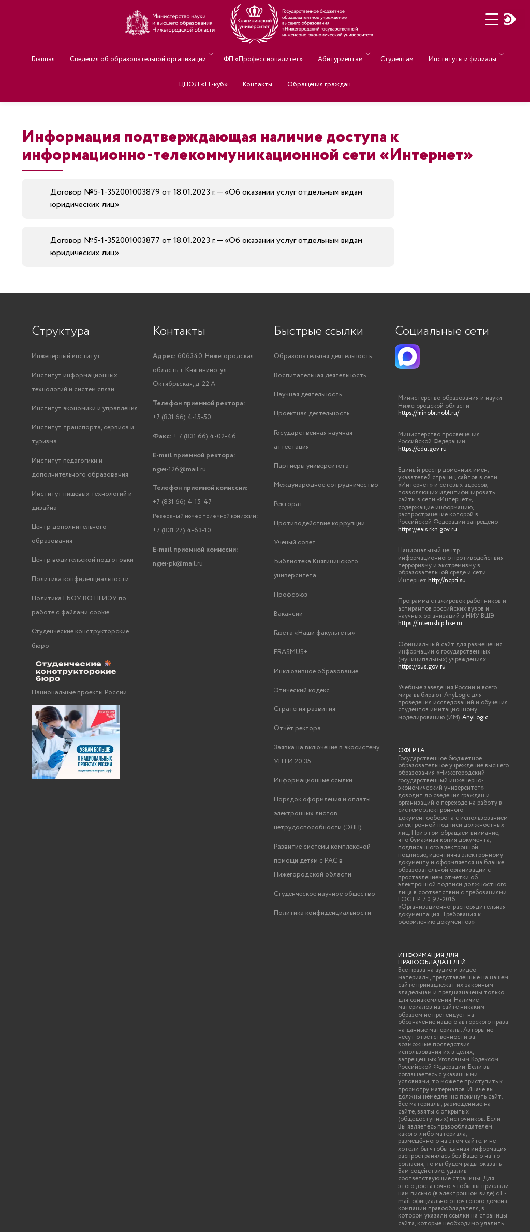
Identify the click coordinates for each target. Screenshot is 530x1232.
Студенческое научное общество (324, 894)
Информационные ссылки (313, 781)
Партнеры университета (311, 466)
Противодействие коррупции (319, 523)
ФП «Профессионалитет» (264, 53)
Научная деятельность (308, 394)
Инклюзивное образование (316, 671)
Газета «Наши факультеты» (314, 633)
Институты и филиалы (450, 53)
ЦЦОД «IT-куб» (208, 68)
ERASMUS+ (290, 652)
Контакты (257, 68)
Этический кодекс (302, 690)
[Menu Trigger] (492, 19)
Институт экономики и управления (85, 408)
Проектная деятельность (311, 414)
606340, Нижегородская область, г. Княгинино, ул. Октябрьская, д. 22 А (203, 370)
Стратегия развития (304, 710)
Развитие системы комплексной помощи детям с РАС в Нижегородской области (322, 861)
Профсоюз (290, 595)
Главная (52, 53)
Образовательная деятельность (323, 356)
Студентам (390, 53)
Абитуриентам (336, 53)
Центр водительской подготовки (83, 560)
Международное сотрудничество (326, 485)
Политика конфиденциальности (80, 579)
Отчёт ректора (297, 729)
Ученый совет (295, 542)
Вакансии (288, 614)
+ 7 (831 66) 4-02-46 (194, 436)
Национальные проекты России (79, 693)
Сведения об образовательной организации (141, 53)
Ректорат (288, 504)
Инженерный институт (66, 356)
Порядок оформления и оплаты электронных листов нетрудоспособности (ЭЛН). (322, 814)
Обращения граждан (314, 68)
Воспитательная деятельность (320, 375)
